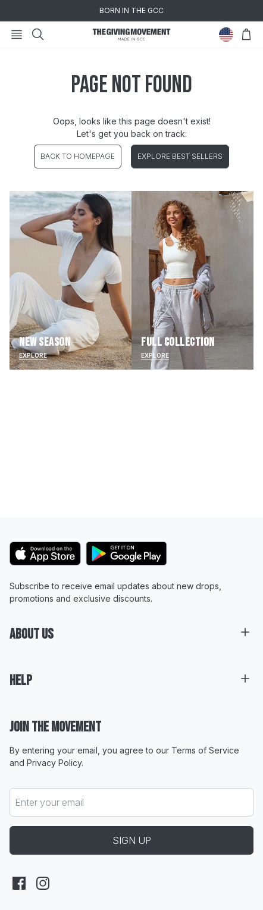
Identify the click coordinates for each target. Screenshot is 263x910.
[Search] (38, 34)
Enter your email (49, 802)
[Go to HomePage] (131, 34)
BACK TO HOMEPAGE (77, 156)
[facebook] (19, 883)
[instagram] (42, 883)
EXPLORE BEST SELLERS (180, 156)
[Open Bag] (246, 34)
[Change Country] (226, 34)
